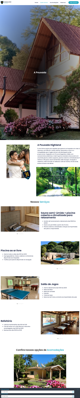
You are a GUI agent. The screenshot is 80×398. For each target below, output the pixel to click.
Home (36, 2)
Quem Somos (44, 2)
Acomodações (54, 2)
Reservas (63, 2)
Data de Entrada (5, 384)
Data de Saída (4, 389)
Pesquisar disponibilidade (8, 395)
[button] (18, 303)
